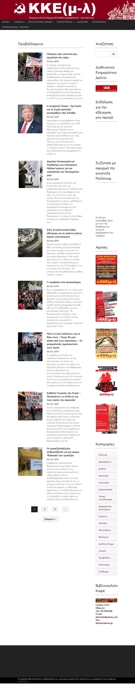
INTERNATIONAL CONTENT (15, 27)
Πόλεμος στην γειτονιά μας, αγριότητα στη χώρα (62, 56)
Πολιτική (103, 455)
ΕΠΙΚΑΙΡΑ (19, 22)
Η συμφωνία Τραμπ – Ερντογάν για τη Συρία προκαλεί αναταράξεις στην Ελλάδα (64, 114)
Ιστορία (102, 551)
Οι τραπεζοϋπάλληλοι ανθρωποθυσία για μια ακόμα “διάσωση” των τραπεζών (63, 456)
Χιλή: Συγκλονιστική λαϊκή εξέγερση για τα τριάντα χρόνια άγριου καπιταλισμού (64, 238)
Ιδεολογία (103, 537)
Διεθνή (102, 469)
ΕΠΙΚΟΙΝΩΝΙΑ (99, 22)
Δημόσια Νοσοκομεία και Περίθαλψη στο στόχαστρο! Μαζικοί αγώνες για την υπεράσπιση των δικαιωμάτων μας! (63, 173)
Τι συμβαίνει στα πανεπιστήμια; (64, 287)
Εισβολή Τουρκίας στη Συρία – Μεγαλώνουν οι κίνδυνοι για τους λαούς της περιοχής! (64, 401)
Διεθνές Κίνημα (106, 544)
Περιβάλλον (104, 558)
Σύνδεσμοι (104, 571)
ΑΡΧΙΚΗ (6, 22)
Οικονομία (104, 482)
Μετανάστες (105, 530)
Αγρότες (103, 516)
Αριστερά (103, 476)
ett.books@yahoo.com (107, 617)
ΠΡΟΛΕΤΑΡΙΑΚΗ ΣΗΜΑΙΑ (40, 22)
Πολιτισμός (104, 565)
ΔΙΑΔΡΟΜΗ (82, 22)
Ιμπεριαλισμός (105, 489)
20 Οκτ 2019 (53, 356)
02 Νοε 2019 (53, 61)
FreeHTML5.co (23, 681)
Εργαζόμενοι (105, 462)
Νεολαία (103, 523)
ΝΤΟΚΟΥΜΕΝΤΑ (64, 22)
